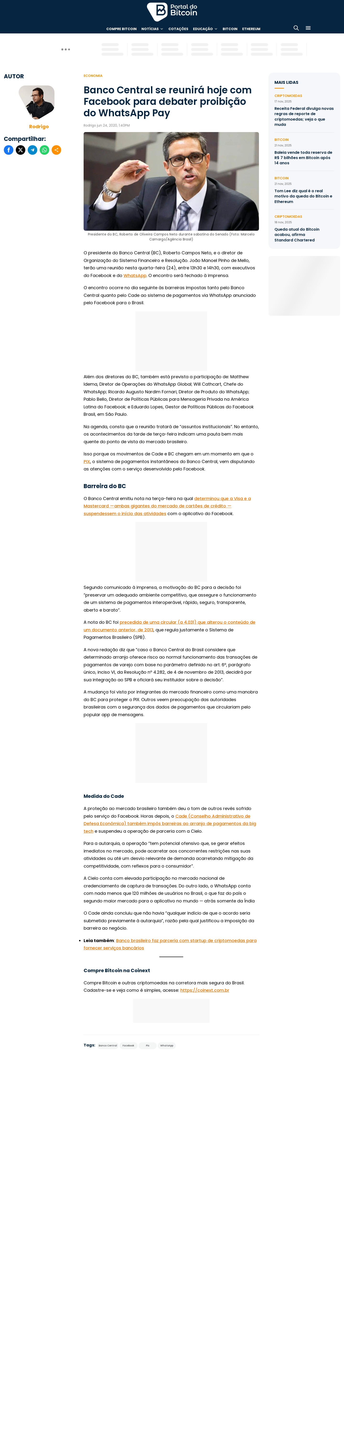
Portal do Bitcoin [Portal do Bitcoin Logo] (172, 11)
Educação (203, 29)
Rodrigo (39, 126)
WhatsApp (135, 275)
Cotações (178, 29)
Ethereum (251, 29)
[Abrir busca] (296, 29)
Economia (93, 75)
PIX (87, 461)
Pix (147, 1045)
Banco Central (108, 1045)
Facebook (128, 1045)
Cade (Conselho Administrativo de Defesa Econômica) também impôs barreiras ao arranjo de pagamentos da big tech (170, 823)
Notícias (150, 29)
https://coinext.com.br (204, 990)
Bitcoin (230, 29)
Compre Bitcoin (121, 29)
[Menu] (308, 29)
